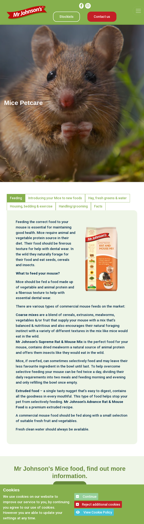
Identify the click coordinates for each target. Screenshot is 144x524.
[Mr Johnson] (27, 12)
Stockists (66, 17)
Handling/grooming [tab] (73, 206)
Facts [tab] (98, 206)
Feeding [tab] (16, 198)
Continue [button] (86, 497)
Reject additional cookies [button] (98, 504)
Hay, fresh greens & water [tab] (107, 198)
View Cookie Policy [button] (94, 512)
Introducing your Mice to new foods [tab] (55, 198)
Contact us (102, 17)
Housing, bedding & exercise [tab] (31, 206)
